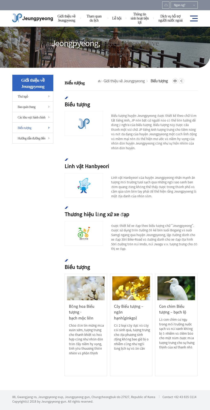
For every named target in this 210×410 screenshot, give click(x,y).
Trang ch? (165, 5)
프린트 (175, 81)
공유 (181, 81)
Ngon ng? (179, 5)
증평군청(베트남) (32, 18)
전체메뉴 (192, 18)
